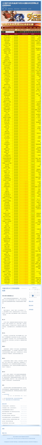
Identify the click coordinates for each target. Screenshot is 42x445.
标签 (6, 8)
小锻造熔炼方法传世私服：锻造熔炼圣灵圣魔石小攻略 (10, 419)
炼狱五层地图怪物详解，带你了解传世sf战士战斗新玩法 (11, 411)
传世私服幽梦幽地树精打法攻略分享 (8, 409)
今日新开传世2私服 (31, 438)
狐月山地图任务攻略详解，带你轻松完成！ (9, 415)
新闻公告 (17, 436)
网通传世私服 (10, 8)
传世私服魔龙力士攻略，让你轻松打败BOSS (9, 407)
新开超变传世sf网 (24, 8)
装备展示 (27, 436)
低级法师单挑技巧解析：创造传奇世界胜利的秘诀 (14, 398)
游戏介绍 (14, 436)
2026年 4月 (34, 287)
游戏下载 (21, 436)
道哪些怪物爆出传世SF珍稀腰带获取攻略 (13, 399)
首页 (3, 8)
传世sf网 (29, 8)
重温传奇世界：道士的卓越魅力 (7, 413)
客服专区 (24, 436)
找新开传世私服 (16, 8)
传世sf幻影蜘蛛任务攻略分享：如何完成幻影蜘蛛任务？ (11, 417)
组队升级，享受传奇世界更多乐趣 (7, 421)
